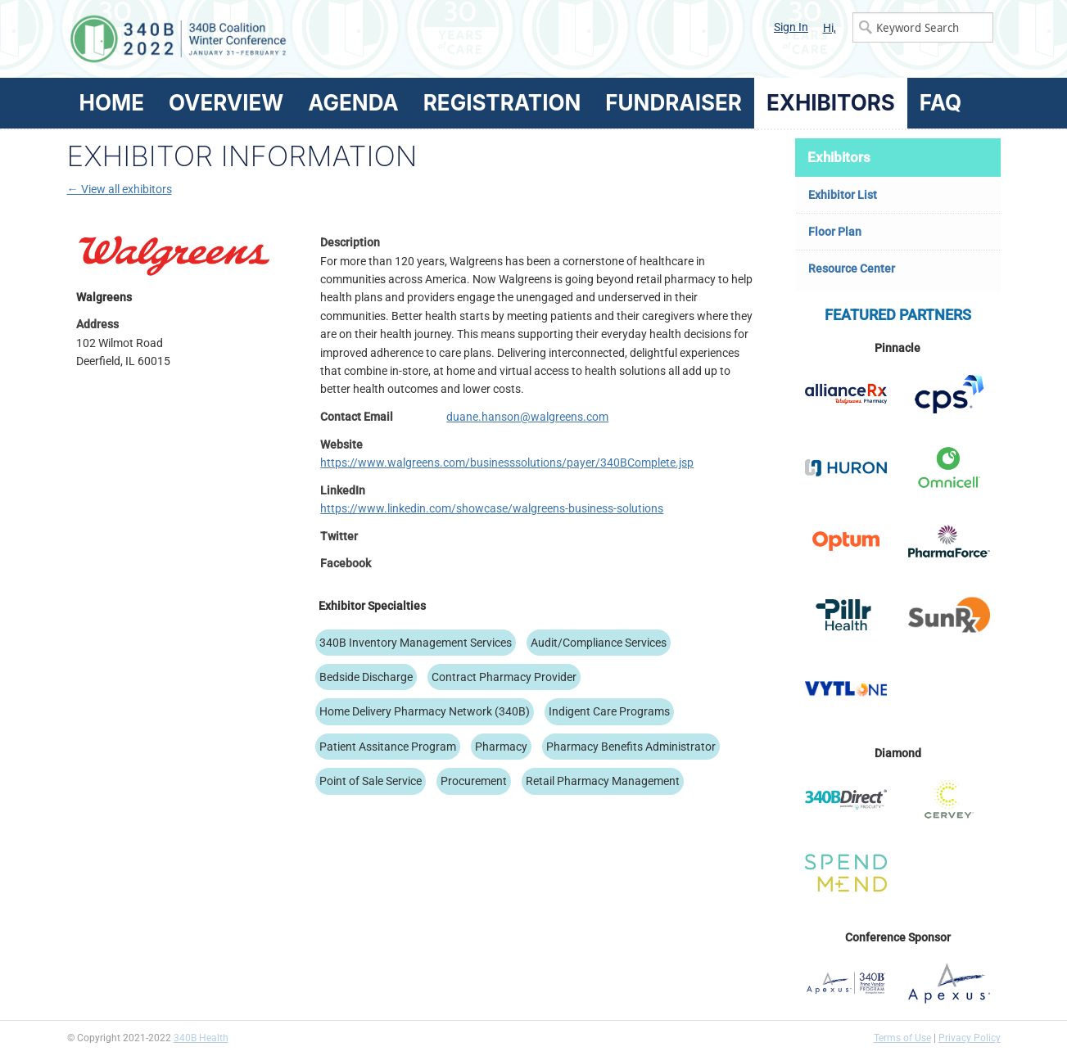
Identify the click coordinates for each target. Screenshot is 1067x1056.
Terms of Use (902, 1038)
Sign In (791, 27)
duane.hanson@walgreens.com (527, 416)
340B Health (201, 1038)
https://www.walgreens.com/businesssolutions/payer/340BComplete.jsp (507, 462)
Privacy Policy (969, 1038)
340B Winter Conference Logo (300, 38)
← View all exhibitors (119, 189)
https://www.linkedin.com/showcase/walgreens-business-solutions (491, 508)
